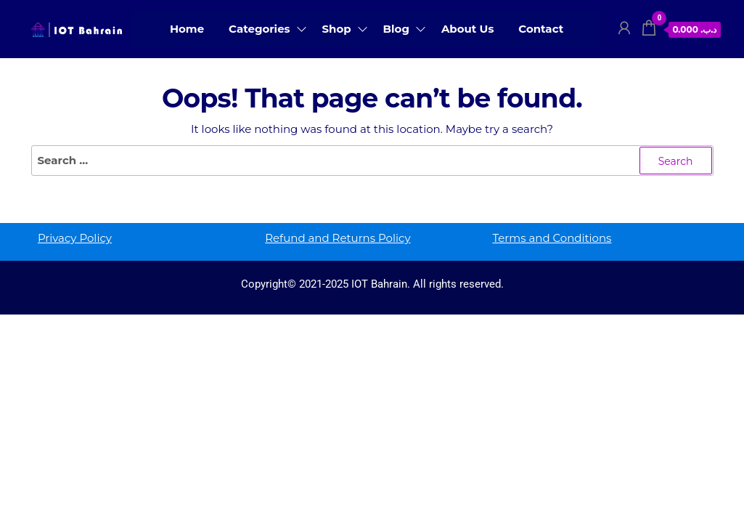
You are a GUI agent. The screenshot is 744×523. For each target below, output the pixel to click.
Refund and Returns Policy (337, 238)
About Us (467, 29)
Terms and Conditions (552, 238)
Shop (336, 29)
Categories (259, 29)
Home (187, 29)
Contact (540, 29)
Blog (396, 29)
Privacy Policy (75, 238)
